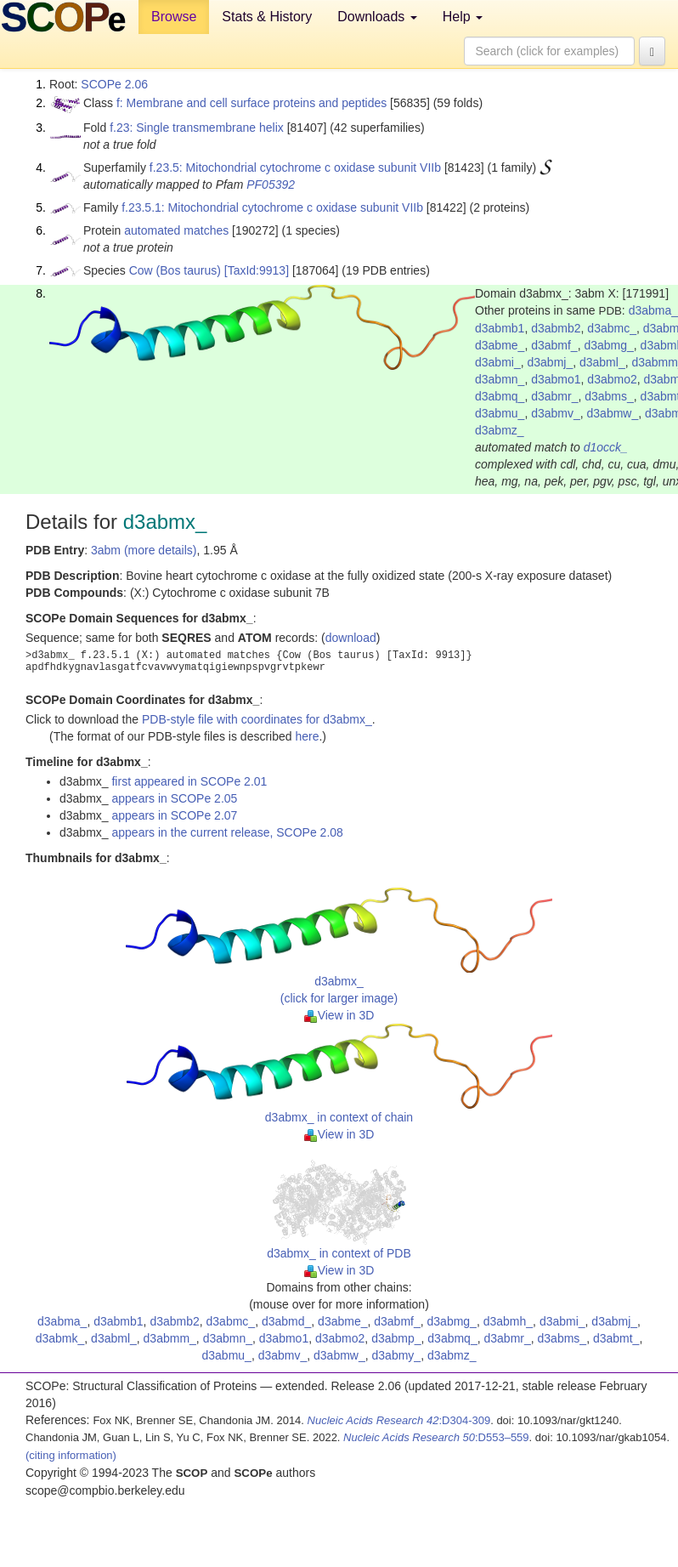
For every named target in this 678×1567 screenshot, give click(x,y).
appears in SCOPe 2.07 (174, 815)
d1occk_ (606, 447)
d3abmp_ (396, 1338)
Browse (173, 16)
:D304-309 (399, 1420)
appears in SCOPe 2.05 (174, 798)
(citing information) (70, 1455)
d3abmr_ (554, 396)
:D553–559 (436, 1437)
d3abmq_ (499, 396)
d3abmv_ (555, 413)
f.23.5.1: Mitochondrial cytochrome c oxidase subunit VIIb (272, 207)
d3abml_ (602, 362)
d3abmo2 (611, 379)
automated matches (176, 230)
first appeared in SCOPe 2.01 (189, 781)
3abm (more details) (144, 550)
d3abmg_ (608, 345)
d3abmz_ (499, 430)
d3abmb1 (499, 328)
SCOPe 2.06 (114, 84)
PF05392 (270, 184)
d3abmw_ (613, 413)
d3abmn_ (499, 379)
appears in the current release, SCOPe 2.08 (226, 832)
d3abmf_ (554, 345)
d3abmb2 (555, 328)
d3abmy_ (396, 1355)
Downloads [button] (377, 16)
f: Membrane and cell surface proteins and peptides (251, 103)
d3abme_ (499, 345)
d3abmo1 (555, 379)
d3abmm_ (170, 1338)
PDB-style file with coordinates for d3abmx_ (257, 719)
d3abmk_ (60, 1338)
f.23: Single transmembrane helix (197, 127)
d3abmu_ (499, 413)
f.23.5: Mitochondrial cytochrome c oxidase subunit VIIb (295, 167)
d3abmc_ (611, 328)
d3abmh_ (508, 1321)
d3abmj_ (550, 362)
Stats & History (267, 16)
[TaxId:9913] (256, 270)
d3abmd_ (286, 1321)
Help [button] (463, 16)
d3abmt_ (616, 1338)
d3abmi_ (498, 362)
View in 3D (339, 1015)
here (307, 736)
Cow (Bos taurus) (175, 270)
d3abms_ (609, 396)
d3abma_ (62, 1321)
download (350, 637)
